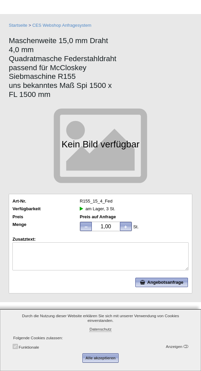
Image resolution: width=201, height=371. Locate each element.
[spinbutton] (105, 226)
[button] (126, 226)
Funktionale (29, 347)
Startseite (18, 25)
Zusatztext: (24, 239)
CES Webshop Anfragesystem (61, 25)
